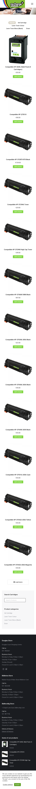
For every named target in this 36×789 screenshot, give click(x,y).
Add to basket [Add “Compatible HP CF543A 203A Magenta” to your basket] (18, 572)
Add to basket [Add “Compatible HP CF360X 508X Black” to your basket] (18, 301)
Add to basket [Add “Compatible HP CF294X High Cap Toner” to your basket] (18, 256)
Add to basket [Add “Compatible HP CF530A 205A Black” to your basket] (18, 347)
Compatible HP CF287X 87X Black (18, 159)
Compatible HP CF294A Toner (18, 204)
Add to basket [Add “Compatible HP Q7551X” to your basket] (18, 121)
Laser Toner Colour (18, 25)
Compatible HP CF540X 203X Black (18, 430)
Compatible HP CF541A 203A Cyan (18, 475)
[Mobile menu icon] (32, 4)
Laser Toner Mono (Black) (14, 28)
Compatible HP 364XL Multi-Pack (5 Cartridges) (18, 68)
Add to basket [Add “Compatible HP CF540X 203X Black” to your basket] (18, 437)
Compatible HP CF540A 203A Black (18, 385)
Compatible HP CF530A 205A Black (18, 340)
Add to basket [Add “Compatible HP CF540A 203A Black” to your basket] (18, 392)
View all (12, 22)
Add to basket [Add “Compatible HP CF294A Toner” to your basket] (18, 211)
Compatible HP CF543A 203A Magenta (18, 565)
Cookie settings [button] (8, 785)
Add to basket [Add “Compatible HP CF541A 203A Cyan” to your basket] (18, 482)
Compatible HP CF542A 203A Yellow (18, 520)
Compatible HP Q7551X (18, 114)
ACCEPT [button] (17, 784)
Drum (28, 28)
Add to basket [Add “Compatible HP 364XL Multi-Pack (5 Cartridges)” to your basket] (18, 76)
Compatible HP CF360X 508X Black (18, 295)
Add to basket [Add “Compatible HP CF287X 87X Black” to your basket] (18, 166)
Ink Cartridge (22, 22)
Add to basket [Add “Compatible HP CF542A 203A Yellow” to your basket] (18, 527)
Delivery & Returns (7, 731)
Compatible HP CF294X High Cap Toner (18, 250)
